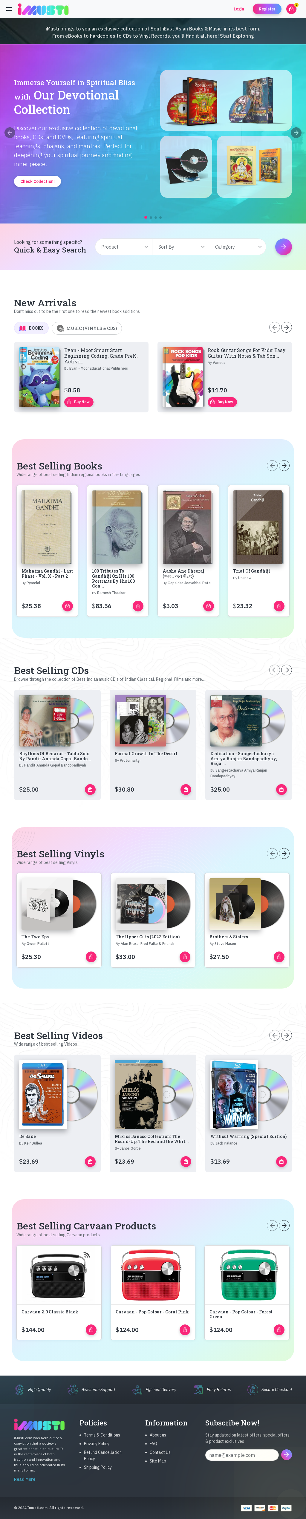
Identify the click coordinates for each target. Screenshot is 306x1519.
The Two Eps (35, 966)
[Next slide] (296, 132)
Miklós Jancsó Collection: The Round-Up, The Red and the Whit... (152, 1168)
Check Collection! (37, 181)
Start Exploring (237, 36)
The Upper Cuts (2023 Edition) (148, 966)
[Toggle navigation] (9, 9)
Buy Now (78, 431)
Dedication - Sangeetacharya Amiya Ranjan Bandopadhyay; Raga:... (243, 788)
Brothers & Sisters (228, 966)
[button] (145, 217)
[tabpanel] (153, 406)
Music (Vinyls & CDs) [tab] (87, 357)
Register (267, 9)
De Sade (27, 1165)
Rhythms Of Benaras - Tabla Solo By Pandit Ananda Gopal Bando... (55, 785)
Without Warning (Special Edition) (248, 1165)
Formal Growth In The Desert (146, 782)
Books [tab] (31, 357)
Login (239, 9)
